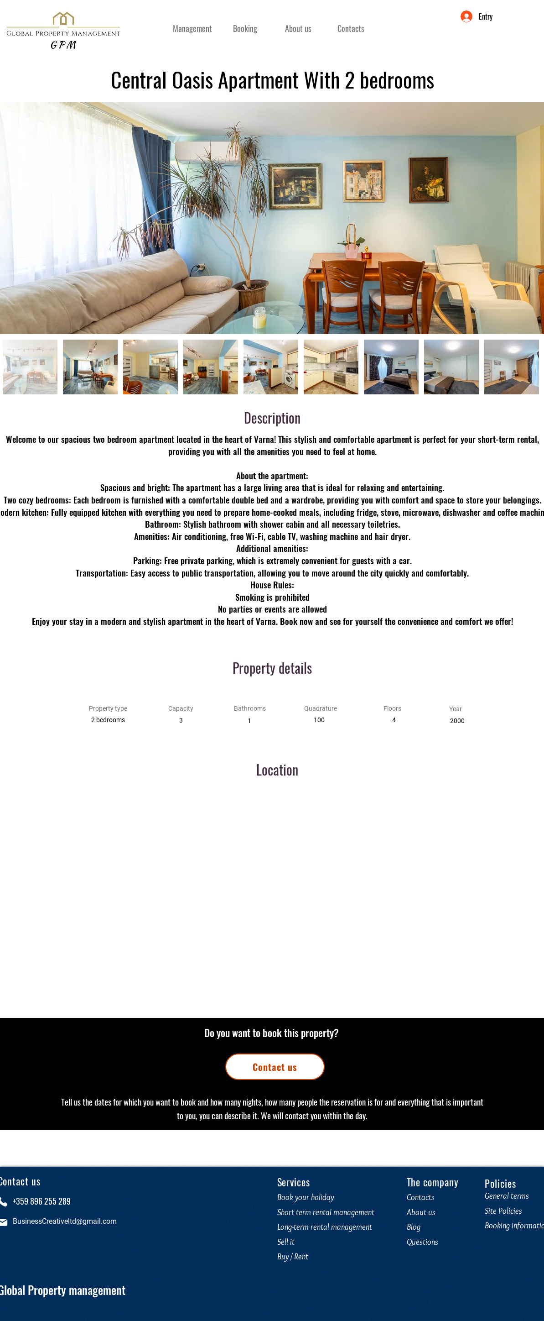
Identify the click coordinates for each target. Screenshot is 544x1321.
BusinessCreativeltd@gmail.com (65, 1221)
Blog (413, 1227)
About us (421, 1212)
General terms (507, 1196)
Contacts (421, 1197)
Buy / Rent (292, 1257)
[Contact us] (275, 1067)
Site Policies (503, 1211)
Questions (424, 1242)
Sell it (286, 1242)
